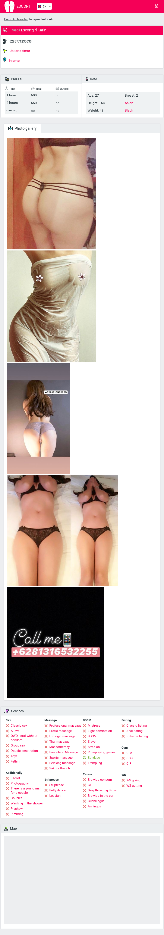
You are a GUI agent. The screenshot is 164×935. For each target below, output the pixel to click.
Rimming (17, 814)
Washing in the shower (27, 803)
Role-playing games (102, 752)
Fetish (15, 761)
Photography (20, 783)
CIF (128, 764)
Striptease (56, 785)
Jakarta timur (16, 51)
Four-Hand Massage (63, 752)
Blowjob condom (100, 780)
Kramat (11, 60)
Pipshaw (17, 809)
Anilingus (94, 806)
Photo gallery (22, 128)
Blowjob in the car (100, 796)
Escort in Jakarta (15, 19)
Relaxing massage (62, 763)
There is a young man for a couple (26, 790)
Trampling (95, 763)
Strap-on (94, 747)
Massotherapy (59, 747)
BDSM (92, 736)
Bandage (94, 758)
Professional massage (65, 725)
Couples (16, 798)
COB (129, 758)
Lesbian (54, 796)
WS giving (133, 780)
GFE (91, 785)
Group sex (18, 745)
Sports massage (61, 758)
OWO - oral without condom (24, 738)
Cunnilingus (96, 801)
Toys (14, 756)
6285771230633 (20, 41)
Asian (129, 103)
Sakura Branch (59, 768)
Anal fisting (134, 731)
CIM (129, 753)
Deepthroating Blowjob (104, 790)
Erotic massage (60, 731)
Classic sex (19, 725)
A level (15, 731)
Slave (91, 742)
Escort (15, 778)
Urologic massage (62, 736)
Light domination (100, 731)
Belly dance (57, 790)
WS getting (134, 786)
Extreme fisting (137, 736)
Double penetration (24, 751)
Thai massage (59, 742)
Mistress (94, 725)
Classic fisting (136, 725)
